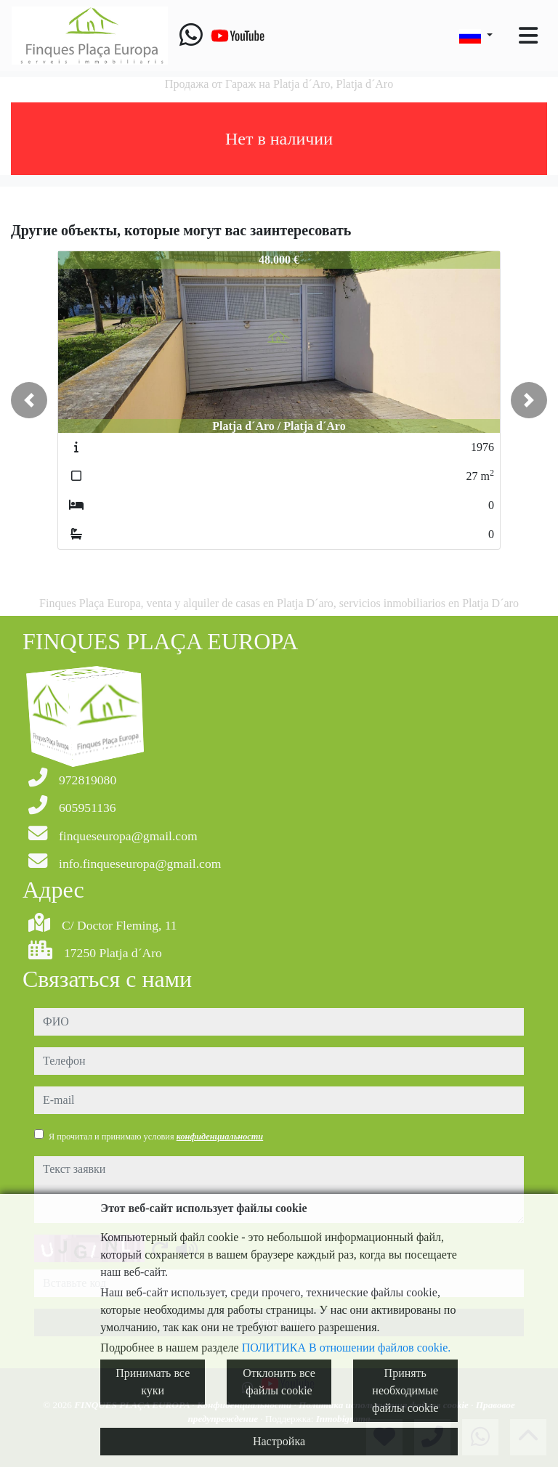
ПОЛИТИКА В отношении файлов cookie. (346, 1347)
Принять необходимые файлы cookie (405, 1390)
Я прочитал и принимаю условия (156, 1136)
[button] (29, 400)
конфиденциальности (220, 1136)
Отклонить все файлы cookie (279, 1382)
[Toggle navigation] (528, 35)
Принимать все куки (153, 1382)
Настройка (279, 1441)
